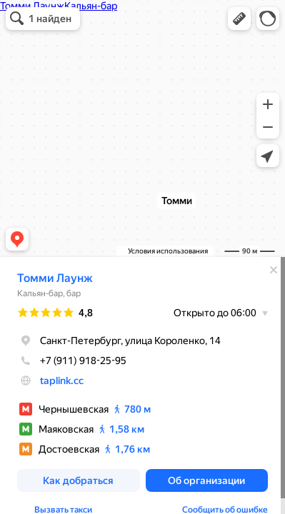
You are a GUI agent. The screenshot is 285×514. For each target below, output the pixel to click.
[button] (239, 18)
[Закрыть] (273, 270)
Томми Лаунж (55, 278)
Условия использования (168, 251)
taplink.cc (62, 380)
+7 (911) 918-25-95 (71, 360)
